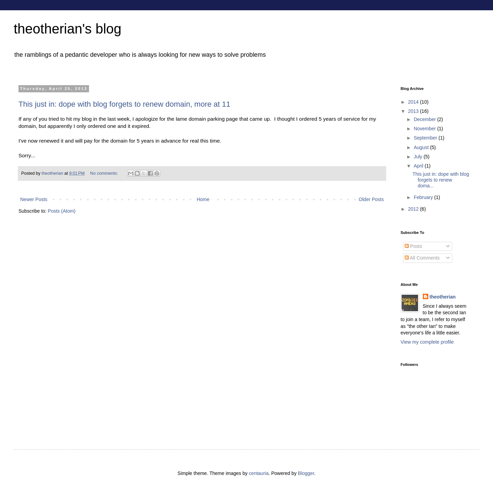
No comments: (104, 173)
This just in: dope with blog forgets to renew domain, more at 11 (124, 104)
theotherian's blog (68, 28)
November (425, 128)
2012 (414, 209)
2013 (414, 111)
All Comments (422, 258)
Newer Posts (33, 199)
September (426, 138)
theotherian (443, 297)
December (425, 119)
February (424, 197)
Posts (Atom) (62, 211)
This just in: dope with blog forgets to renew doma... (441, 179)
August (422, 147)
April (419, 166)
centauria (259, 473)
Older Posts (371, 199)
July (419, 156)
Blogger (306, 473)
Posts (413, 246)
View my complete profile (427, 342)
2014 (414, 102)
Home (203, 199)
